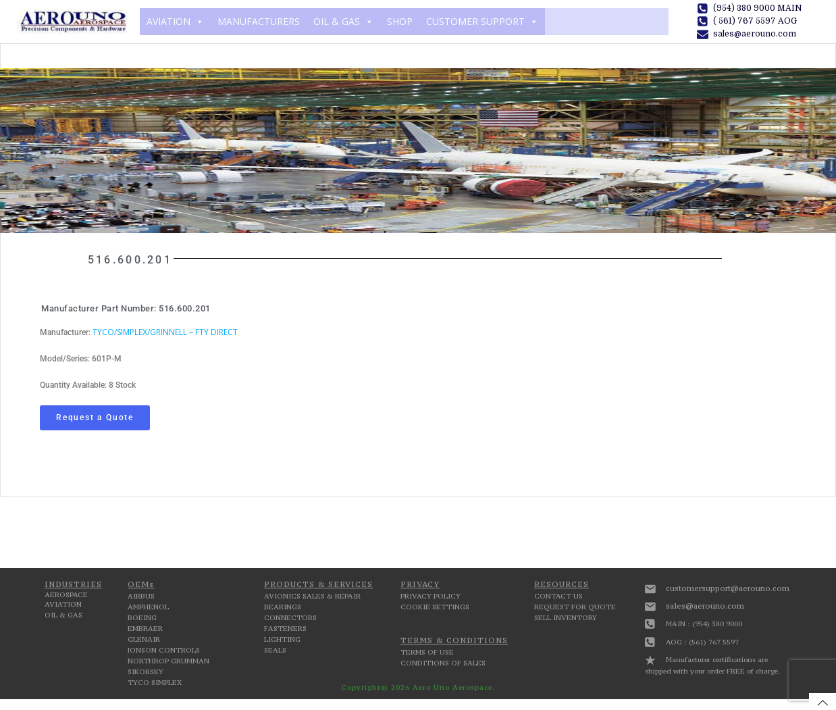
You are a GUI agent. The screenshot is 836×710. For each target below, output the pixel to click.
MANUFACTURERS (258, 21)
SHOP (400, 21)
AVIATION (175, 21)
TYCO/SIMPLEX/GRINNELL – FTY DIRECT (165, 332)
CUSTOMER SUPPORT (482, 21)
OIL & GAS (343, 21)
